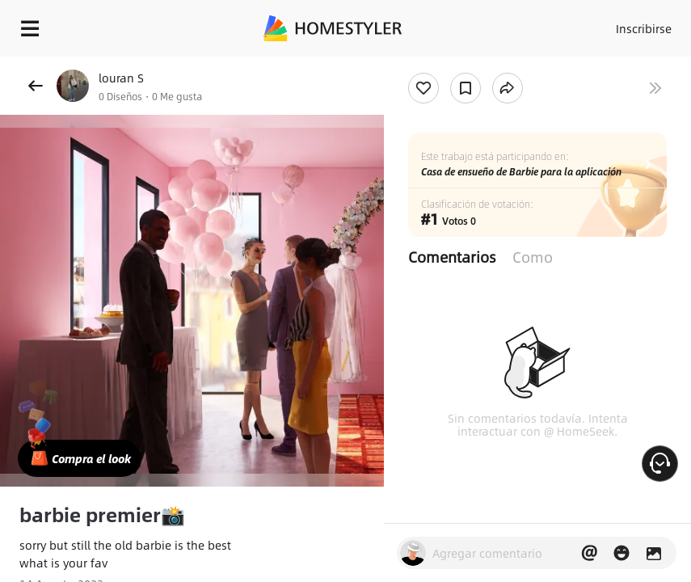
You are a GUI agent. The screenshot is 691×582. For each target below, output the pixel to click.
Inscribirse (644, 28)
